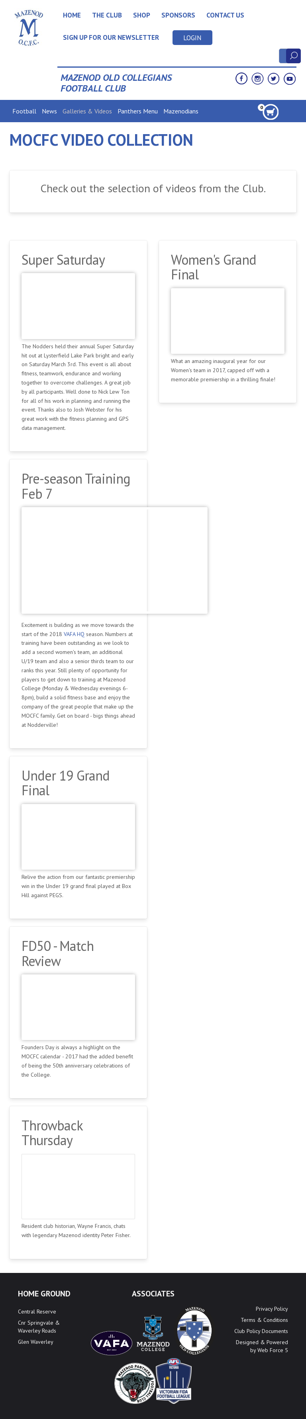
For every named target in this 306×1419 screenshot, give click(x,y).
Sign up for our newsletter (111, 37)
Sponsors (178, 15)
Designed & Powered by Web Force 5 (262, 1346)
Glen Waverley (35, 1341)
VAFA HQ (74, 634)
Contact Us (225, 15)
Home (72, 15)
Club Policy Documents (261, 1331)
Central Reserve (37, 1311)
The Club (107, 15)
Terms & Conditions (264, 1319)
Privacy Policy (272, 1308)
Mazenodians (180, 111)
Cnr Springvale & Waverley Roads (39, 1326)
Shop (141, 15)
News (49, 111)
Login (192, 37)
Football (24, 111)
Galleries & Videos (87, 111)
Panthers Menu (138, 111)
